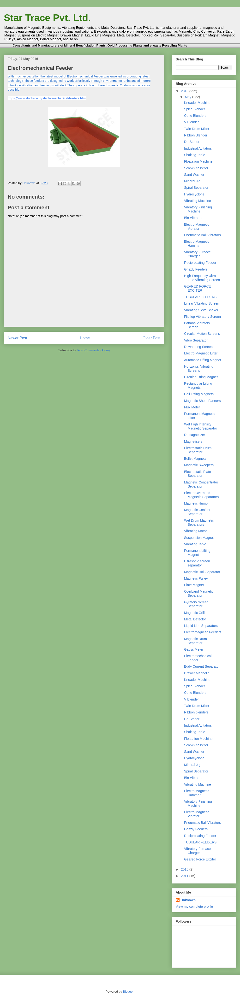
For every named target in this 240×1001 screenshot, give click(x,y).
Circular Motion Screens (202, 334)
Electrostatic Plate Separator (197, 474)
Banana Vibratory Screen (197, 325)
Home (85, 338)
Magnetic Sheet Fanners (202, 401)
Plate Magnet (194, 585)
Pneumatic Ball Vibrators (202, 235)
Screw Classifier (196, 168)
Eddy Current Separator (202, 666)
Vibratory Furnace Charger (197, 254)
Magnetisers (193, 441)
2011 (185, 876)
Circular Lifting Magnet (201, 377)
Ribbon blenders (196, 712)
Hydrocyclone (194, 194)
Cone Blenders (195, 116)
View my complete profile (194, 906)
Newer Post (17, 338)
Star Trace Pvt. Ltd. (47, 17)
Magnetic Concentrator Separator (201, 484)
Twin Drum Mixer (196, 129)
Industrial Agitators (198, 148)
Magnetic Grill (194, 613)
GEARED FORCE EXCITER (197, 288)
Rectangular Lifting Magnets (198, 385)
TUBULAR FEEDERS (200, 297)
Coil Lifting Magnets (199, 394)
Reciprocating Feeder (200, 263)
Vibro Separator (196, 340)
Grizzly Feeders (196, 269)
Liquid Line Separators (201, 626)
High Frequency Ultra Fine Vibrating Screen (202, 278)
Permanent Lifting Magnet (197, 553)
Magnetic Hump (196, 503)
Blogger (128, 991)
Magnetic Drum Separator (195, 641)
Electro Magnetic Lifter (200, 353)
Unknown (29, 183)
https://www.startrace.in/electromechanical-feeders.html (47, 98)
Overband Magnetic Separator (198, 593)
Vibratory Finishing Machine (198, 209)
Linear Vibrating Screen (201, 303)
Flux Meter (192, 407)
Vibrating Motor (195, 531)
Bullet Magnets (195, 458)
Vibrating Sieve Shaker (201, 310)
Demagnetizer (194, 435)
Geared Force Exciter (200, 859)
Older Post (151, 338)
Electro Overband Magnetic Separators (201, 495)
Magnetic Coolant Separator (197, 512)
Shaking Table (194, 155)
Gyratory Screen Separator (196, 604)
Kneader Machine (197, 103)
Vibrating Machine (197, 201)
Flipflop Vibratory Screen (202, 316)
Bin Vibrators (193, 218)
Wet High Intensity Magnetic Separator (200, 426)
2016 (185, 91)
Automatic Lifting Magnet (202, 360)
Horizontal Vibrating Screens (198, 368)
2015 (185, 869)
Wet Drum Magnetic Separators (199, 522)
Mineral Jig (192, 181)
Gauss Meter (193, 649)
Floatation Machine (198, 161)
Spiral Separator (196, 187)
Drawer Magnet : (196, 673)
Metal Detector (195, 619)
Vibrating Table (195, 544)
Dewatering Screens (199, 347)
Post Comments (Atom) (93, 350)
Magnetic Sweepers (199, 465)
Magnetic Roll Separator (202, 572)
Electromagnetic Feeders (203, 632)
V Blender (191, 122)
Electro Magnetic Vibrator (196, 226)
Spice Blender (194, 109)
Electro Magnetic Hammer (196, 243)
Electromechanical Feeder (197, 658)
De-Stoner (191, 142)
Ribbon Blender (195, 135)
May (188, 97)
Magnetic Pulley (196, 578)
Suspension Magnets (200, 538)
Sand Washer (194, 175)
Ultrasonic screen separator (197, 563)
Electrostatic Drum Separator (197, 450)
